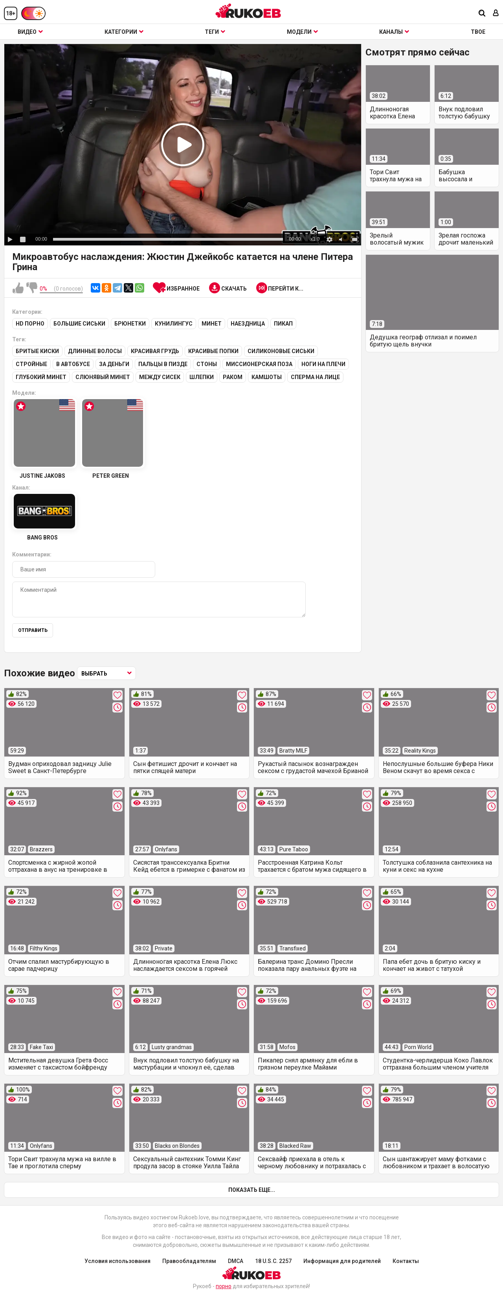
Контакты (406, 1261)
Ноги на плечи (323, 364)
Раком (232, 377)
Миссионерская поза (259, 364)
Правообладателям (189, 1261)
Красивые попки (213, 351)
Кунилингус (174, 323)
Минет (212, 323)
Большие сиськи (79, 323)
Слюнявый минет (102, 377)
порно (223, 1286)
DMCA (235, 1261)
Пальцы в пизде (162, 364)
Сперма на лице (315, 377)
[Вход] (496, 13)
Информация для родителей (342, 1261)
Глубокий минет (41, 377)
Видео (30, 32)
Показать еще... (251, 1190)
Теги (215, 32)
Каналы (394, 32)
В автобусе (73, 364)
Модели (302, 32)
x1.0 (314, 239)
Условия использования (117, 1261)
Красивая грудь (155, 351)
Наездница (248, 323)
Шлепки (201, 377)
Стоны (206, 364)
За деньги (114, 364)
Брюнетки (130, 323)
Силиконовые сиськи (281, 351)
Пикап (283, 323)
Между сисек (159, 377)
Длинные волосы (95, 351)
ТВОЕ (478, 32)
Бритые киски (37, 351)
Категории (124, 32)
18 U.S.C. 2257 (273, 1261)
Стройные (31, 364)
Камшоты (267, 377)
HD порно (30, 323)
